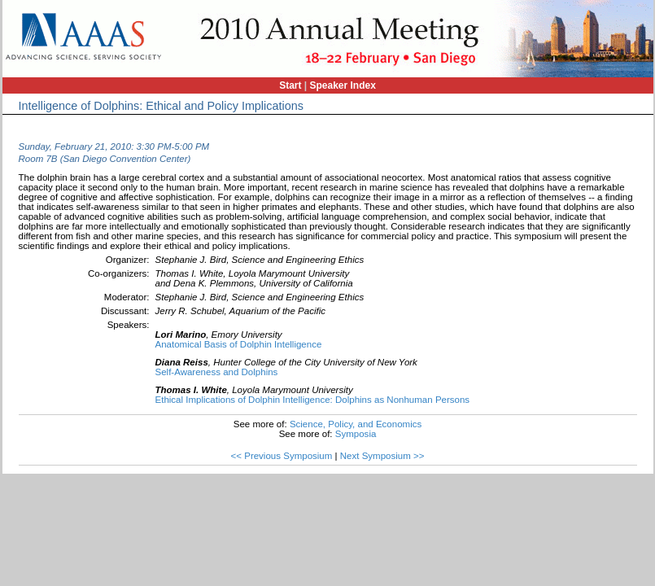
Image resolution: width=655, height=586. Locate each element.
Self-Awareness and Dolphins (216, 372)
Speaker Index (343, 85)
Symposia (356, 434)
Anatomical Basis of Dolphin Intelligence (238, 344)
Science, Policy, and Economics (355, 424)
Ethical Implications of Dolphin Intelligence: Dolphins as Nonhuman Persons (312, 400)
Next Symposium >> (382, 456)
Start (290, 85)
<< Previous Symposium (282, 456)
